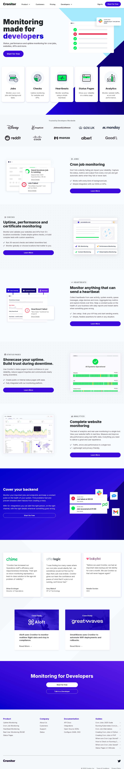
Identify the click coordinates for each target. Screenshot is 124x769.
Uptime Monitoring (10, 723)
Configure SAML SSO (72, 732)
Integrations (68, 726)
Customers (40, 4)
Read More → (25, 646)
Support (43, 729)
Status (42, 732)
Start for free (113, 4)
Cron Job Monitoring (11, 726)
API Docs (67, 723)
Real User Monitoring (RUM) (14, 732)
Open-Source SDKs (71, 729)
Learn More (95, 191)
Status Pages (8, 735)
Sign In (100, 4)
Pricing (52, 4)
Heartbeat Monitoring (11, 729)
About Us (43, 723)
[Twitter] (119, 761)
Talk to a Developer (62, 691)
